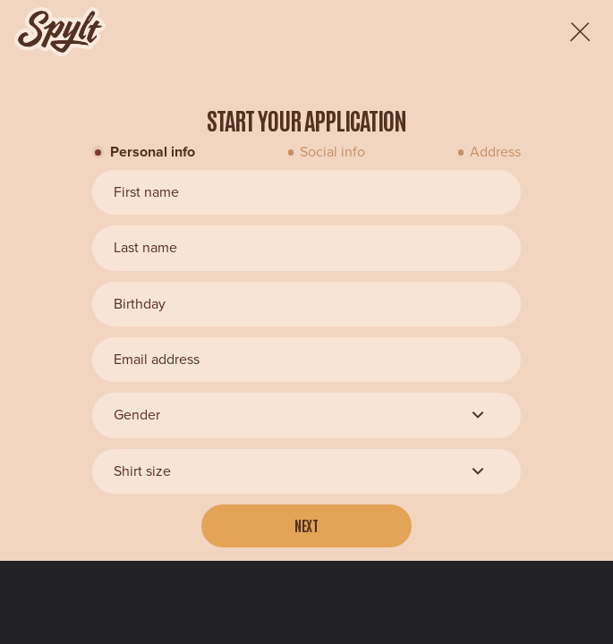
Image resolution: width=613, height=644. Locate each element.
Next (306, 525)
